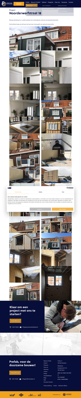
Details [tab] (40, 192)
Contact (59, 2)
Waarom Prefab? (24, 2)
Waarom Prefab (47, 361)
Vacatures (53, 2)
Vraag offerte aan (15, 321)
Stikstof (33, 2)
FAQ (45, 380)
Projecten (39, 2)
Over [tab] (63, 192)
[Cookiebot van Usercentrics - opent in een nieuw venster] (66, 188)
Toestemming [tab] (18, 192)
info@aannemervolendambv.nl (30, 327)
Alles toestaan (62, 209)
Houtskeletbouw (48, 375)
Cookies (54, 385)
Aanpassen (40, 209)
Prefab (17, 2)
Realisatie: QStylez (61, 385)
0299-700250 (14, 327)
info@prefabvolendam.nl (28, 379)
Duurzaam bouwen (48, 382)
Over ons (46, 2)
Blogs (45, 378)
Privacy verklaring (47, 385)
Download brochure (74, 3)
